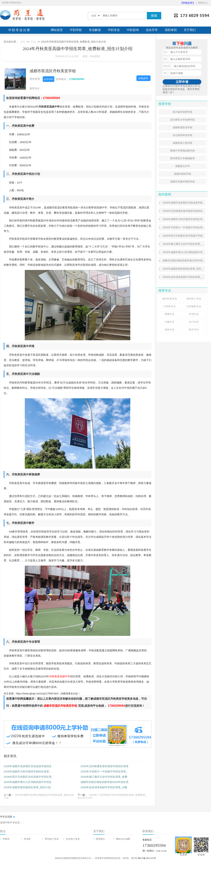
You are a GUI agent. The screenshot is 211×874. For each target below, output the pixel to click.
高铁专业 (169, 329)
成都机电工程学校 (182, 142)
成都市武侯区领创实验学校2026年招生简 (105, 782)
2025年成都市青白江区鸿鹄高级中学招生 (28, 782)
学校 (33, 41)
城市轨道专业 (169, 298)
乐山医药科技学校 (182, 135)
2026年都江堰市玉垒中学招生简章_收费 (104, 776)
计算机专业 (169, 306)
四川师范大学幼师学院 (182, 119)
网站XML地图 (123, 839)
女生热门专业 (73, 839)
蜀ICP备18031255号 (147, 858)
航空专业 (194, 329)
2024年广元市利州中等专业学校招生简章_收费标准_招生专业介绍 (112, 796)
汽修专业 (169, 321)
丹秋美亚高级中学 (59, 676)
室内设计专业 (193, 298)
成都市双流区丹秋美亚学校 (53, 71)
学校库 (6, 839)
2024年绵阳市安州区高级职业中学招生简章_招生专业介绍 (39, 796)
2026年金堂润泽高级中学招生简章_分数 (104, 787)
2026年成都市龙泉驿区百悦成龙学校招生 (28, 766)
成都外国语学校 (182, 173)
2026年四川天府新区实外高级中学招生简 (28, 776)
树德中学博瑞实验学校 (182, 150)
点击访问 (48, 79)
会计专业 (194, 321)
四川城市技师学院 (182, 112)
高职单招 (171, 30)
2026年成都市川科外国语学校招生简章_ (27, 771)
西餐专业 (169, 314)
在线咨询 (143, 78)
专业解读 (95, 30)
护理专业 (194, 314)
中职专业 (114, 30)
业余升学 (152, 30)
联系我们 (100, 839)
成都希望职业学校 (182, 127)
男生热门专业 (52, 839)
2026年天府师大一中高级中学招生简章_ (104, 771)
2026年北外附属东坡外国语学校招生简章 (105, 766)
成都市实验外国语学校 (182, 181)
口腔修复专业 (193, 306)
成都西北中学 (182, 166)
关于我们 (190, 30)
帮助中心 (203, 2)
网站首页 (57, 30)
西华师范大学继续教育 (182, 158)
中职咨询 (133, 30)
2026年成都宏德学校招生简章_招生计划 (27, 787)
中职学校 (76, 30)
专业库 (27, 839)
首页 (22, 41)
